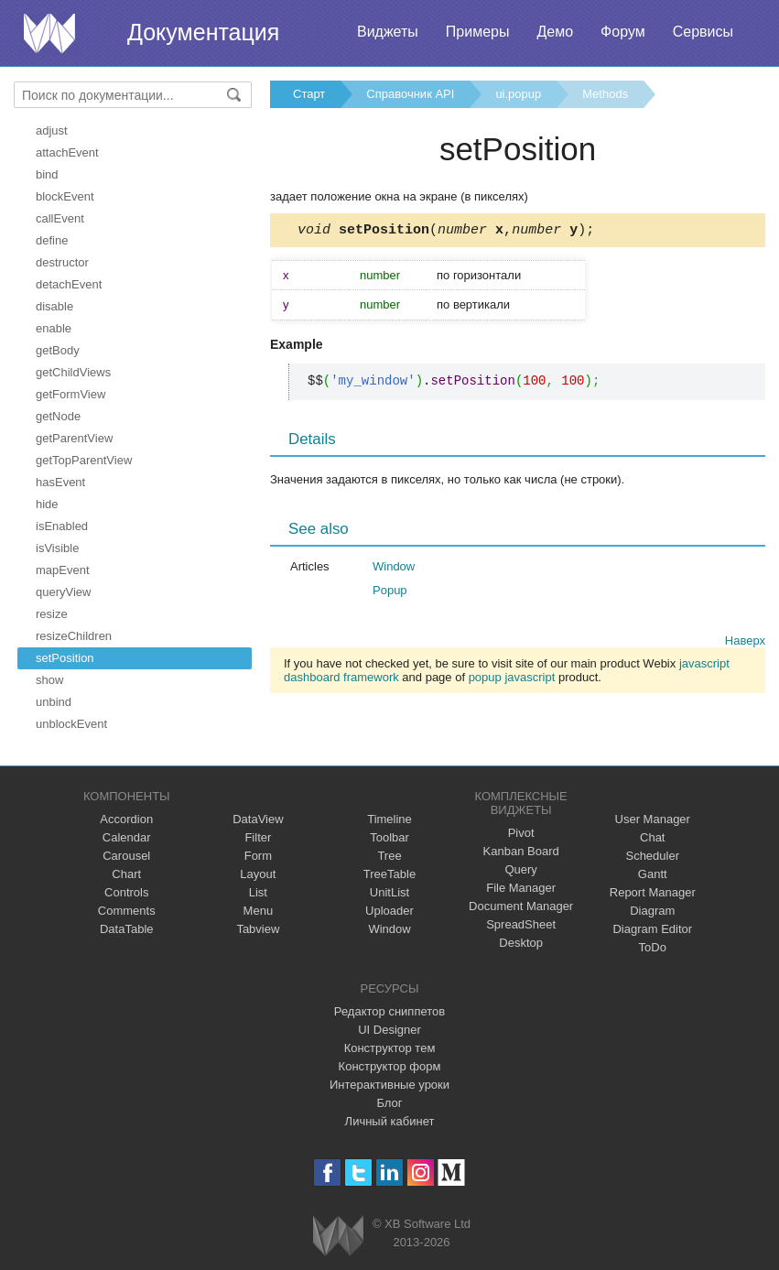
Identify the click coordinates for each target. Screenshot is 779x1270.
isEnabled (62, 526)
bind (47, 174)
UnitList (389, 892)
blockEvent (65, 196)
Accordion (126, 819)
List (258, 892)
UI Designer (389, 1030)
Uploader (389, 910)
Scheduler (652, 856)
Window (394, 569)
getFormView (70, 394)
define (52, 240)
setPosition (65, 658)
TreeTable (389, 874)
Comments (127, 910)
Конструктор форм (390, 1066)
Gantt (652, 874)
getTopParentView (84, 460)
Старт (309, 94)
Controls (126, 892)
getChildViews (73, 372)
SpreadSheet (521, 924)
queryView (63, 592)
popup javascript (512, 680)
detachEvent (69, 284)
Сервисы (703, 31)
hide (47, 504)
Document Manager (521, 906)
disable (54, 306)
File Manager (521, 888)
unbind (53, 702)
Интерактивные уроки (389, 1084)
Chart (126, 874)
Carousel (126, 856)
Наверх (745, 643)
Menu (258, 910)
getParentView (74, 438)
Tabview (257, 929)
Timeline (389, 819)
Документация (203, 32)
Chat (652, 837)
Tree (389, 856)
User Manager (652, 819)
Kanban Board (521, 851)
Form (258, 856)
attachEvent (67, 152)
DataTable (127, 929)
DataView (258, 819)
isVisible (57, 548)
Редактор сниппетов (389, 1011)
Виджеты (387, 31)
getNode (58, 416)
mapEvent (63, 570)
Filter (257, 837)
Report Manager (653, 892)
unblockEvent (71, 724)
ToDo (652, 947)
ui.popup (518, 94)
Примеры (478, 31)
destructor (62, 262)
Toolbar (389, 837)
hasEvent (60, 482)
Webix (338, 1235)
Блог (389, 1103)
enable (53, 328)
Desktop (521, 943)
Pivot (521, 833)
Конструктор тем (390, 1048)
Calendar (127, 837)
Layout (258, 874)
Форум (622, 31)
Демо (554, 31)
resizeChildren (74, 636)
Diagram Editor (652, 929)
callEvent (60, 218)
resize (52, 614)
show (49, 680)
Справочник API (410, 94)
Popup (390, 593)
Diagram (652, 910)
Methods (605, 94)
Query (520, 869)
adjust (52, 130)
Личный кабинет (390, 1121)
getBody (58, 350)
